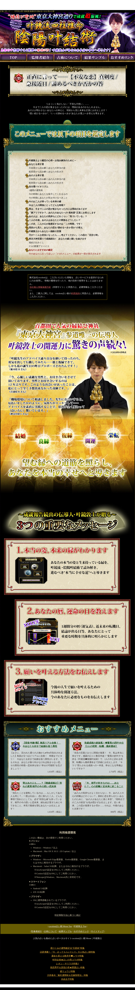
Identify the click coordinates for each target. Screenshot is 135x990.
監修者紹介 (36, 931)
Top (80, 926)
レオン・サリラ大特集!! (67, 963)
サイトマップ (97, 931)
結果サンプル (65, 931)
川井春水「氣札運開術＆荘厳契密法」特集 (67, 975)
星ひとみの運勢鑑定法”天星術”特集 (67, 948)
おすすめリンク (81, 931)
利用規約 (75, 293)
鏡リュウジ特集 (67, 971)
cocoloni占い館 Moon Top (60, 926)
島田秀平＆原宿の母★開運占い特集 (67, 967)
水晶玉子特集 (67, 979)
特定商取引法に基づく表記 (67, 915)
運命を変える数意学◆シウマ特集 (67, 956)
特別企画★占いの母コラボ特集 (67, 960)
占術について (50, 931)
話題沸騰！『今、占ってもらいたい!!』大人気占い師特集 (67, 952)
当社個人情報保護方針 (40, 287)
